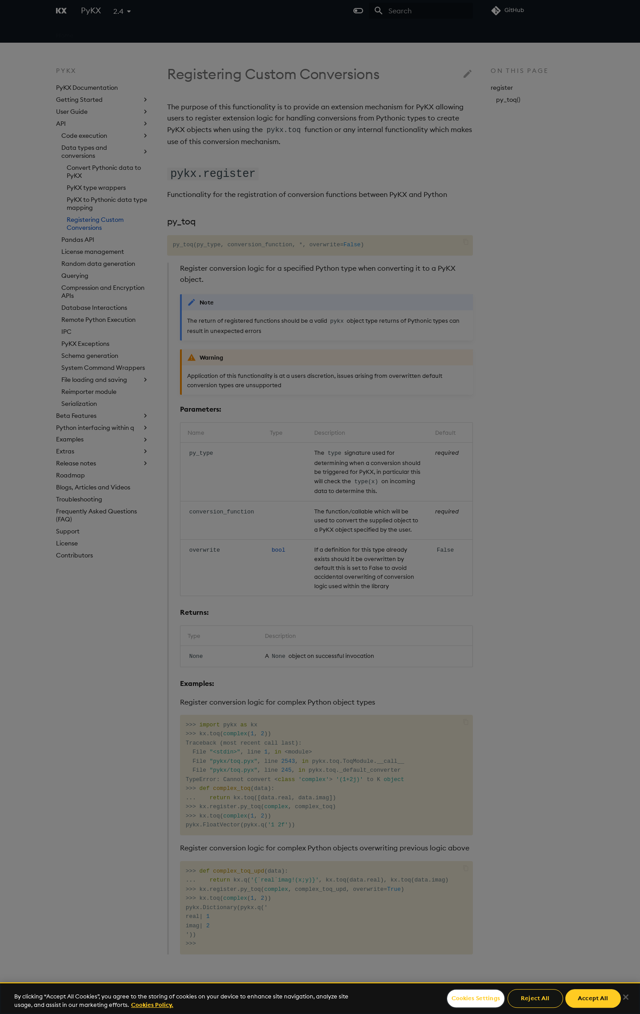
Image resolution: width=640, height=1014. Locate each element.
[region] (320, 998)
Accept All (593, 998)
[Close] (626, 997)
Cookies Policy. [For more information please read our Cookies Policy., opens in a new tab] (152, 1004)
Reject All (535, 998)
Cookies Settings (476, 998)
